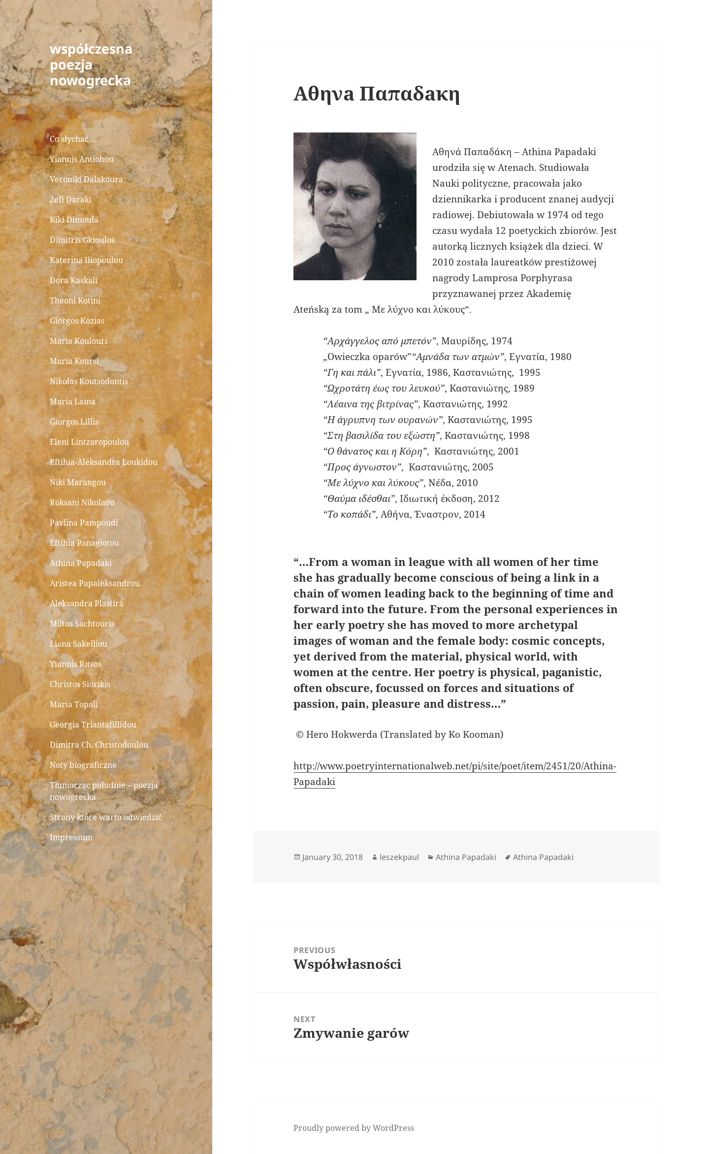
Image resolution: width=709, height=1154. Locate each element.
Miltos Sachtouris (82, 623)
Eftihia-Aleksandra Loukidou (105, 462)
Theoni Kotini (75, 300)
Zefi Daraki (71, 199)
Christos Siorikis (80, 684)
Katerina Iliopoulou (86, 260)
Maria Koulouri (78, 340)
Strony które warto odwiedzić (106, 817)
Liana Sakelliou (78, 643)
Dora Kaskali (73, 280)
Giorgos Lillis (74, 421)
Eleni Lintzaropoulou (89, 441)
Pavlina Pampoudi (84, 522)
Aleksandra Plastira (87, 603)
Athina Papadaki (81, 563)
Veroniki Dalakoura (86, 179)
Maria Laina (73, 401)
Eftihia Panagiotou (84, 542)
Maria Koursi (74, 361)
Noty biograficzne (83, 764)
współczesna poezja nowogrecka (91, 64)
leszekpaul (399, 857)
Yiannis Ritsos (75, 664)
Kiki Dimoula (74, 219)
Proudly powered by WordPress (353, 1127)
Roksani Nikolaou (82, 502)
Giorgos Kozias (77, 320)
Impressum (71, 837)
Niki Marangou (78, 482)
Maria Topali (74, 704)
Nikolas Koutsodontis (89, 381)
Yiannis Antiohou (82, 159)
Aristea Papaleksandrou (95, 583)
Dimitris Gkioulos (82, 239)
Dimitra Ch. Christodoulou (99, 744)
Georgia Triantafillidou (93, 724)
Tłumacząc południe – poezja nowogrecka (104, 791)
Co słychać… (73, 138)
